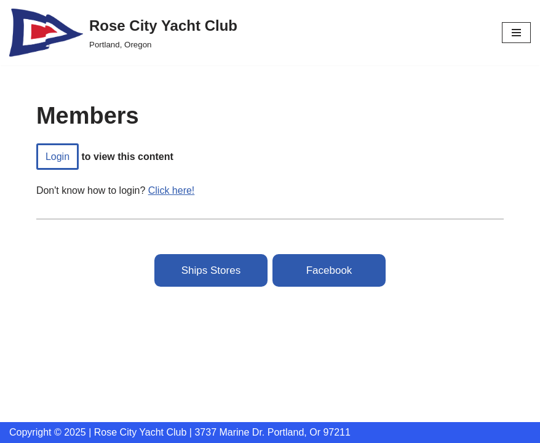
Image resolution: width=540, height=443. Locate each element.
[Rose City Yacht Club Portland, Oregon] (123, 33)
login (57, 156)
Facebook (329, 270)
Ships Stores (210, 270)
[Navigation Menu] (516, 32)
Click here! (171, 190)
